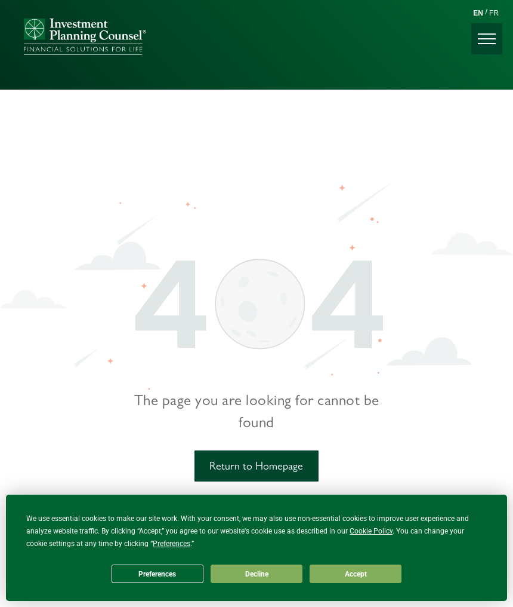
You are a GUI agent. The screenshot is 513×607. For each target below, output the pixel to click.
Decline (256, 574)
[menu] (486, 38)
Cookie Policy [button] (371, 531)
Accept (356, 574)
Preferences (157, 574)
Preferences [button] (171, 543)
